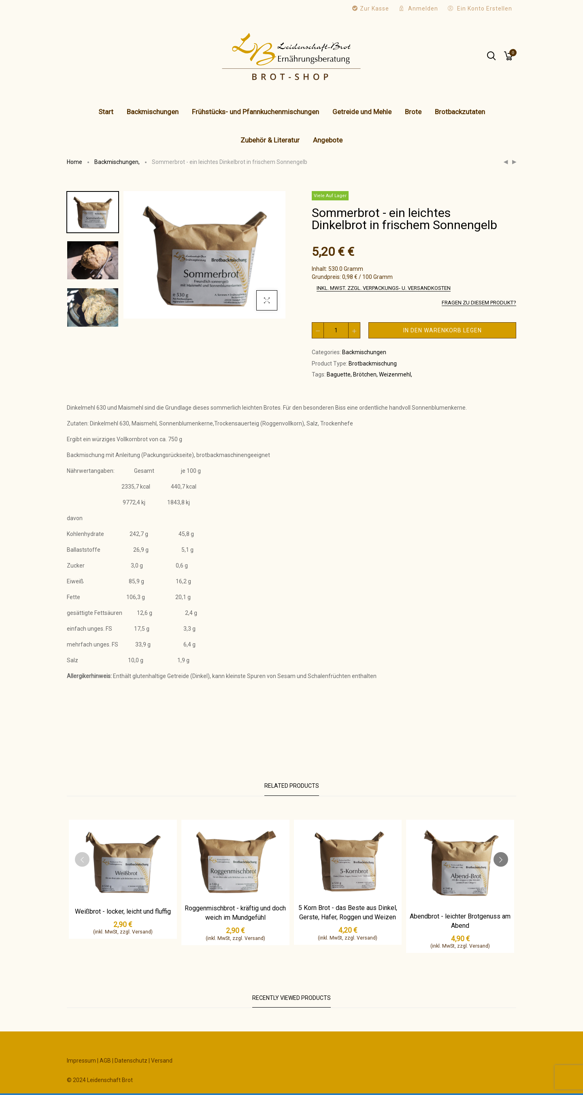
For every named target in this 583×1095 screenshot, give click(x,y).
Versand (161, 1060)
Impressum (81, 1060)
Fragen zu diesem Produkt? (479, 303)
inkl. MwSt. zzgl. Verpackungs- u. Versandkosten (384, 288)
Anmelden (423, 8)
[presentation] (82, 859)
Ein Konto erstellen (484, 8)
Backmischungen (117, 162)
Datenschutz (131, 1060)
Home (74, 162)
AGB (105, 1060)
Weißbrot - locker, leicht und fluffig (123, 911)
